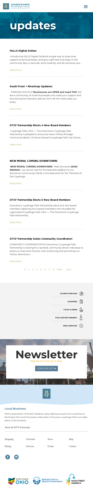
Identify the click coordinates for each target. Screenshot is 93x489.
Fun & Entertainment (66, 318)
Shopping (72, 302)
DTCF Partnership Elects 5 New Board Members (40, 199)
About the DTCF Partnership (17, 427)
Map (71, 439)
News (50, 439)
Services (30, 446)
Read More (16, 70)
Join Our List (46, 368)
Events (51, 446)
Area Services (70, 326)
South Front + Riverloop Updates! (31, 86)
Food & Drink (70, 310)
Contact (72, 446)
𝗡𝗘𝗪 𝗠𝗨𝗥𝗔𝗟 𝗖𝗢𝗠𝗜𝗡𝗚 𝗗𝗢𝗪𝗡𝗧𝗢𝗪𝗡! (33, 160)
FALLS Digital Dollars (23, 50)
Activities (30, 439)
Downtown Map (68, 293)
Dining (8, 446)
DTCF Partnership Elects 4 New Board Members (40, 125)
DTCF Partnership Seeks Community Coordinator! (41, 238)
